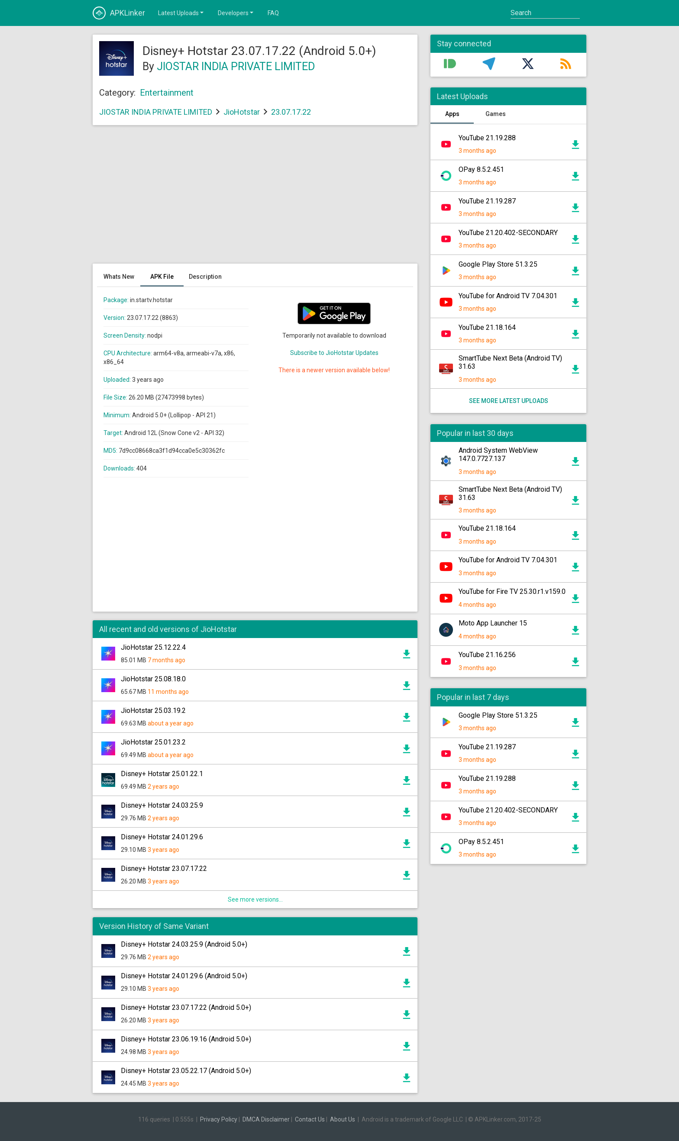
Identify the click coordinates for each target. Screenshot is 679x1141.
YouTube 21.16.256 (487, 655)
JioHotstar (241, 111)
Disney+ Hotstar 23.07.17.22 (164, 868)
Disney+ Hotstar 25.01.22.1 (162, 774)
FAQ (273, 13)
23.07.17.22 (291, 111)
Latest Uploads (181, 12)
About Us (342, 1119)
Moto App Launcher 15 (493, 623)
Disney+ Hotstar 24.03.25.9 (162, 805)
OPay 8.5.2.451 (481, 169)
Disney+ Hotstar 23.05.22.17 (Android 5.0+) (186, 1071)
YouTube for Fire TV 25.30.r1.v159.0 (512, 591)
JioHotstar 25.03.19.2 (153, 710)
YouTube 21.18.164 (487, 327)
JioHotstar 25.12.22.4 (153, 647)
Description (205, 276)
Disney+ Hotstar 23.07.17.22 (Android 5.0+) (186, 1007)
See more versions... (255, 899)
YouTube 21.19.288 (487, 138)
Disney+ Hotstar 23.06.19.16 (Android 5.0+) (186, 1039)
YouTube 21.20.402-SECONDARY (508, 233)
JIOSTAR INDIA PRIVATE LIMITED (236, 66)
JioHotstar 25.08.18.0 (153, 679)
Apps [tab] (452, 113)
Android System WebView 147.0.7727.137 (498, 454)
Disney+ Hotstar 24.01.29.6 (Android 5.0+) (184, 976)
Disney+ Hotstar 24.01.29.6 (162, 837)
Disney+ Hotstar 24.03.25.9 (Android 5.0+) (184, 944)
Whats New (118, 276)
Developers (236, 12)
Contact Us (310, 1119)
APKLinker (119, 12)
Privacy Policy (218, 1119)
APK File (162, 276)
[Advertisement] (255, 198)
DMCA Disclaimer (266, 1119)
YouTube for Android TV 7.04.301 (508, 296)
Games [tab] (495, 113)
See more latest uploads (508, 400)
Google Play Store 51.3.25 (498, 264)
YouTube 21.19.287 (487, 201)
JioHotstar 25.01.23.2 (153, 742)
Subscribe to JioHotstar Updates (334, 352)
